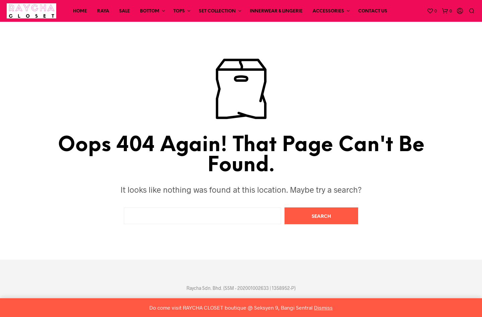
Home (80, 11)
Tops (179, 11)
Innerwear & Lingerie (276, 11)
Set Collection (217, 11)
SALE (124, 11)
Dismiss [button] (323, 307)
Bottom (149, 11)
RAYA (103, 11)
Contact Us (372, 11)
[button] (432, 11)
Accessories (328, 11)
